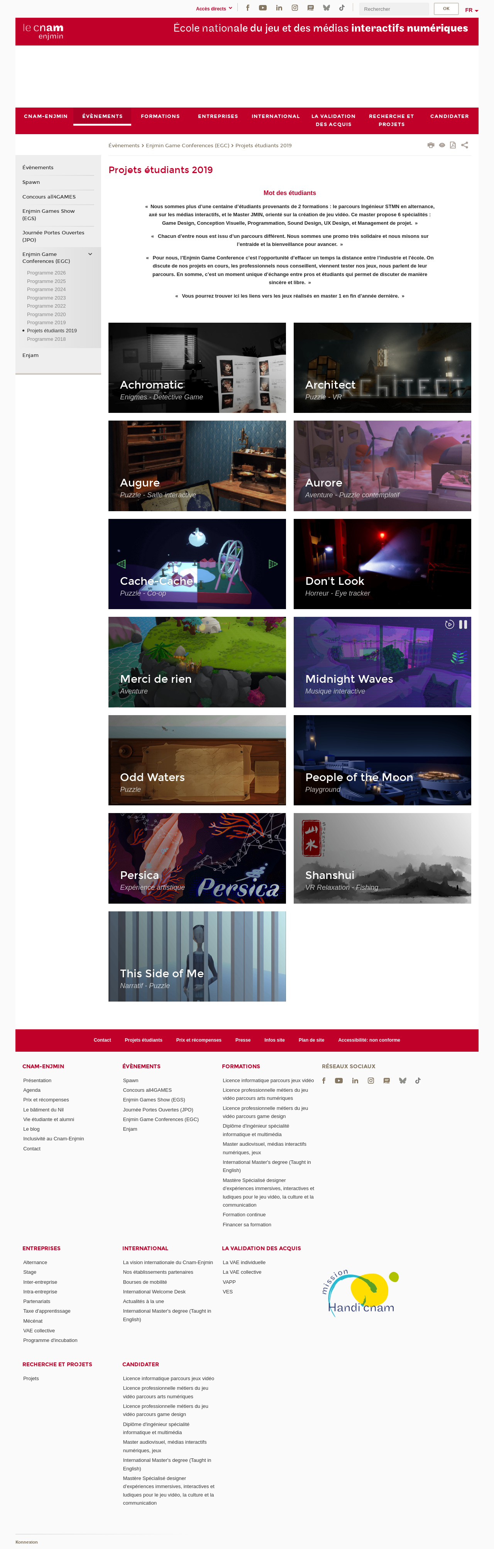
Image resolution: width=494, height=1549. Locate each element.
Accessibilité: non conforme (369, 1040)
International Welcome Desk (154, 1292)
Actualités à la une (143, 1301)
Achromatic (151, 385)
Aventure (134, 691)
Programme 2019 (46, 322)
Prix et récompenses (199, 1040)
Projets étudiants (143, 1040)
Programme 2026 (46, 273)
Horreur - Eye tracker (337, 593)
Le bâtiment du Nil (43, 1110)
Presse (242, 1040)
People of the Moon (359, 777)
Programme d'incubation (50, 1341)
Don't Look (334, 581)
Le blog (31, 1129)
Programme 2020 (46, 314)
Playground (322, 789)
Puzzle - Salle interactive (158, 495)
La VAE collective (242, 1272)
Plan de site (312, 1040)
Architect (330, 385)
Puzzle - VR (323, 397)
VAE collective (39, 1330)
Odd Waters (152, 777)
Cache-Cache (156, 581)
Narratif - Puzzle (145, 986)
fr (469, 10)
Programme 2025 (46, 281)
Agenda (32, 1090)
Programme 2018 (46, 339)
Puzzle (130, 789)
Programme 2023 (46, 298)
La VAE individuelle (244, 1262)
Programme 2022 (46, 306)
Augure (140, 483)
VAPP (229, 1282)
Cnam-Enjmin (43, 1066)
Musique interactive (335, 691)
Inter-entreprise (40, 1282)
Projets (31, 1378)
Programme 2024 (46, 289)
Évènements (124, 146)
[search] (394, 9)
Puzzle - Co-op (143, 593)
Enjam (30, 355)
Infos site (274, 1040)
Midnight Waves (349, 679)
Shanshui (330, 875)
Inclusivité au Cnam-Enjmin (53, 1139)
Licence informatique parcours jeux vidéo (268, 1080)
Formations (241, 1066)
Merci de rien (156, 679)
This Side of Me (162, 973)
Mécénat (32, 1321)
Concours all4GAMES (49, 197)
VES (228, 1292)
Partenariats (36, 1301)
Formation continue (244, 1214)
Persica (139, 875)
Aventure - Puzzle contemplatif (352, 495)
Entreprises (41, 1248)
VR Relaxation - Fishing (341, 887)
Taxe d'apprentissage (46, 1311)
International (145, 1248)
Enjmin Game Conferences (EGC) (187, 146)
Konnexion (26, 1542)
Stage (29, 1272)
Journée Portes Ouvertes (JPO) (53, 236)
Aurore (323, 483)
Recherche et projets (57, 1364)
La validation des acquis (261, 1248)
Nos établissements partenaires (158, 1272)
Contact (102, 1040)
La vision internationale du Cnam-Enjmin (168, 1262)
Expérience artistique (152, 887)
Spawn (31, 182)
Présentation (37, 1080)
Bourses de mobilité (145, 1282)
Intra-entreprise (40, 1292)
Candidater (140, 1364)
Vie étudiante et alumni (48, 1119)
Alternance (35, 1262)
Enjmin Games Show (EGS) (48, 215)
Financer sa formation (247, 1224)
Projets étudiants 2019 (263, 146)
